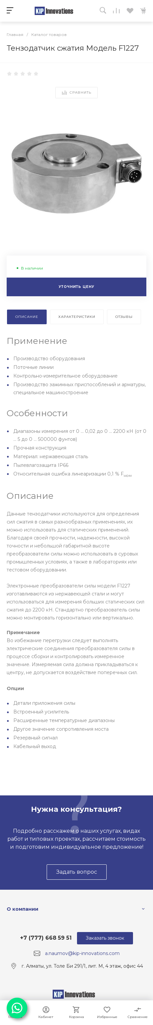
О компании (22, 909)
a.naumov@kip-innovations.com (82, 953)
